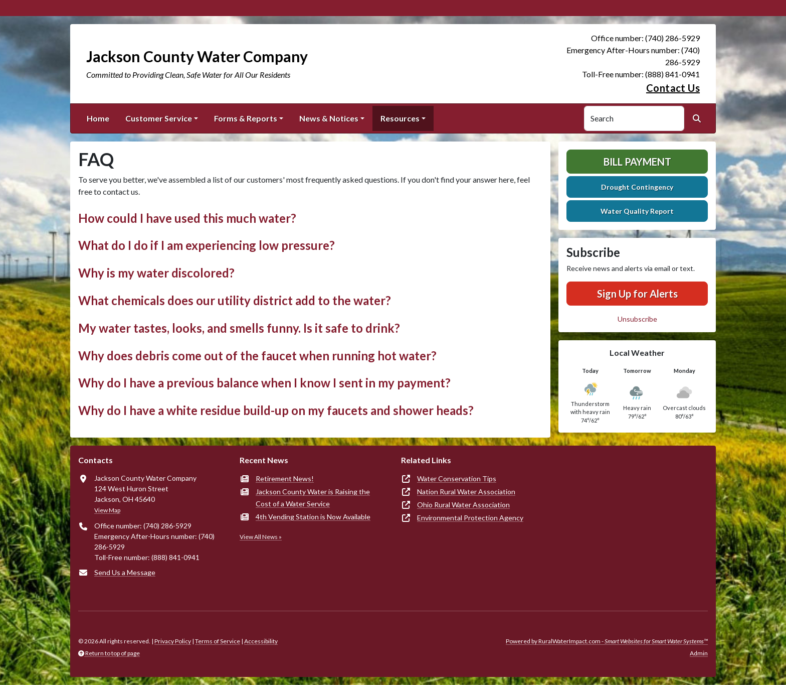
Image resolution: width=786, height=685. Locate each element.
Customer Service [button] (158, 118)
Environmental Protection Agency (470, 517)
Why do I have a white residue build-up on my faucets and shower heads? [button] (276, 410)
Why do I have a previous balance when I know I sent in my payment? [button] (264, 382)
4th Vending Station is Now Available (313, 516)
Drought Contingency (637, 187)
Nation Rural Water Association (466, 491)
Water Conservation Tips (456, 478)
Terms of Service (217, 641)
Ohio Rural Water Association (463, 504)
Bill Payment (637, 162)
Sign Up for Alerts (637, 294)
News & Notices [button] (328, 118)
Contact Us (673, 88)
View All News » (261, 536)
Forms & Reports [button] (245, 118)
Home (98, 118)
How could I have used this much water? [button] (187, 218)
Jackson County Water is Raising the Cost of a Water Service (313, 497)
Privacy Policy (172, 641)
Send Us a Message (124, 572)
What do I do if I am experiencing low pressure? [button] (206, 245)
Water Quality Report (637, 211)
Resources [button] (400, 118)
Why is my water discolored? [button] (156, 272)
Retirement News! (285, 478)
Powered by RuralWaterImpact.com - (607, 641)
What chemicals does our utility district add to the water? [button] (234, 300)
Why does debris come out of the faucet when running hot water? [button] (257, 355)
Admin (699, 653)
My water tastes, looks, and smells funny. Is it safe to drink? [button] (239, 328)
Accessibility (261, 641)
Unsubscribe (637, 319)
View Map (107, 510)
